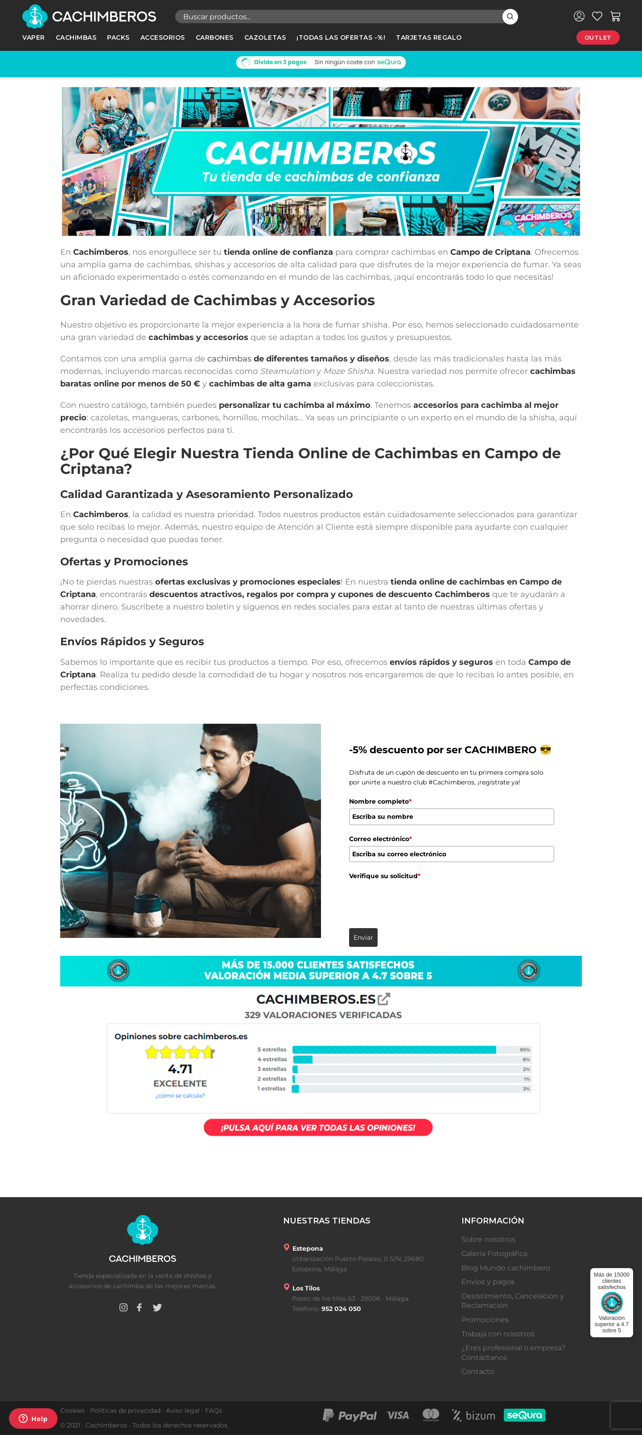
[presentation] (417, 900)
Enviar (363, 937)
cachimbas (229, 359)
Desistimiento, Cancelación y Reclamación (512, 1301)
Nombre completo (380, 801)
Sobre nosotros (488, 1239)
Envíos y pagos (487, 1281)
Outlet (598, 37)
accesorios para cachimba (467, 405)
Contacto (477, 1371)
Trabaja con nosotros (498, 1334)
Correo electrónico (380, 839)
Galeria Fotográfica (494, 1253)
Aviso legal (183, 1410)
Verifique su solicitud (384, 876)
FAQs (213, 1410)
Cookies (72, 1410)
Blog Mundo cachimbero (505, 1268)
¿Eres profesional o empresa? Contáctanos (513, 1353)
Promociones (485, 1319)
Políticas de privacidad (125, 1410)
